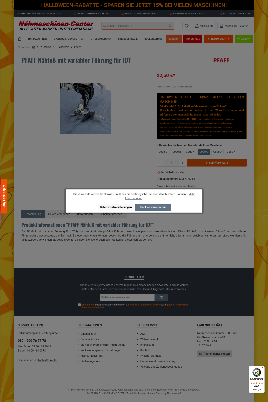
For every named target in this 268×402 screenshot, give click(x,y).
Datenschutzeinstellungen (116, 207)
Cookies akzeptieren (153, 207)
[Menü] (262, 368)
